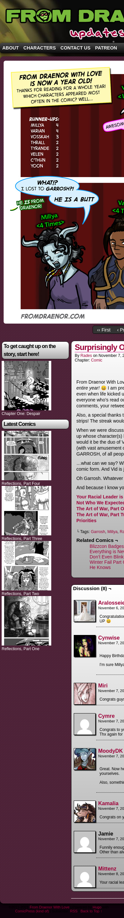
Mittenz (107, 868)
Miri (102, 685)
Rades (86, 355)
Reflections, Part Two (20, 593)
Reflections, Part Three (22, 538)
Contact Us (76, 47)
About (10, 47)
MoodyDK (110, 751)
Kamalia (108, 803)
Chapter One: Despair (21, 413)
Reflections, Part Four (21, 483)
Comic (96, 360)
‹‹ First (103, 329)
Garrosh (98, 531)
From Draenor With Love (49, 907)
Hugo (97, 907)
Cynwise (109, 638)
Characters (39, 47)
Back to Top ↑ (91, 911)
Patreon (106, 47)
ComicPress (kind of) (32, 911)
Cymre (106, 716)
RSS (74, 911)
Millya (112, 531)
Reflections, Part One (20, 649)
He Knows (100, 567)
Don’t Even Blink (107, 556)
